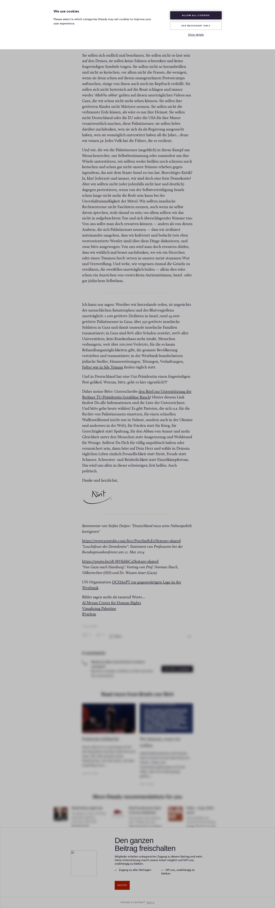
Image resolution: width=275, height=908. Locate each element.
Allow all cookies (196, 15)
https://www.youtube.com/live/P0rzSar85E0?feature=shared (131, 538)
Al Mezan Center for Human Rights (111, 600)
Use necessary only (195, 26)
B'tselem (89, 611)
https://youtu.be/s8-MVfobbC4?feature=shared (120, 558)
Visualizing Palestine (99, 605)
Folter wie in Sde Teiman (102, 364)
